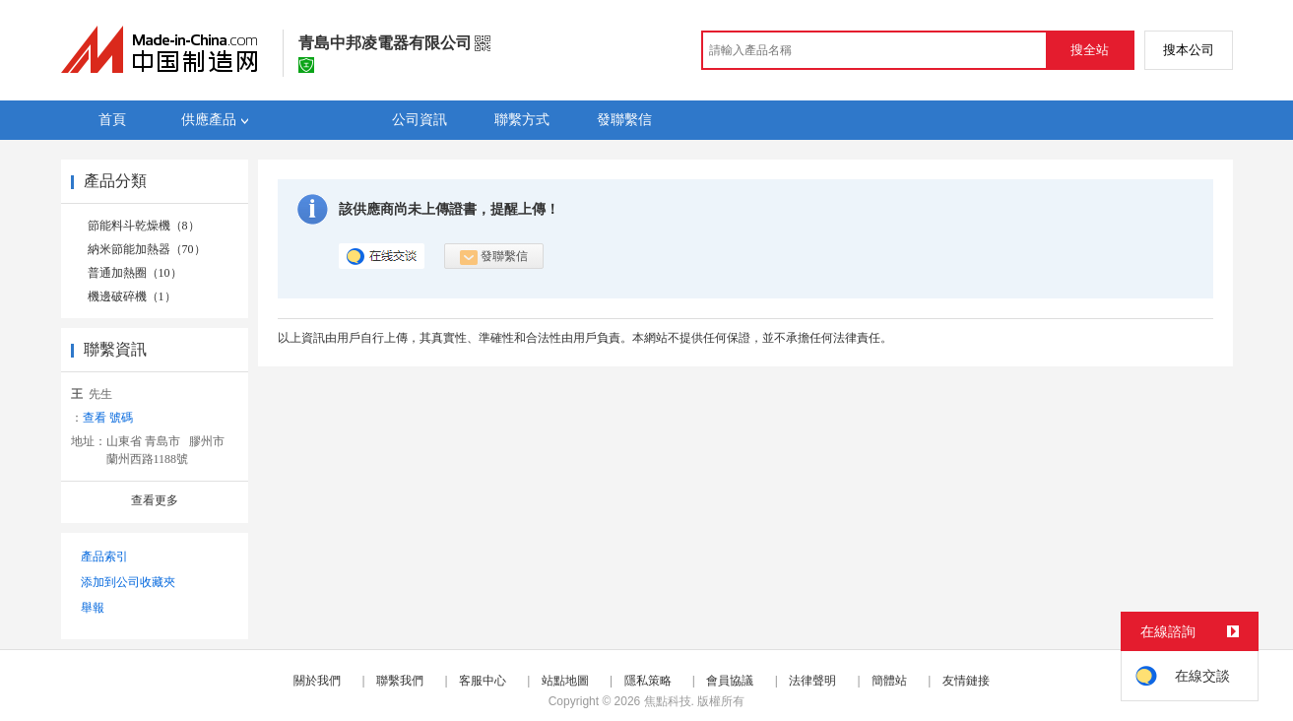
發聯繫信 (494, 257)
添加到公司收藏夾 (128, 582)
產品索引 (104, 556)
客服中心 (482, 681)
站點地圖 (565, 681)
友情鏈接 (966, 681)
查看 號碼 (108, 418)
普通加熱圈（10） (135, 273)
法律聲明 (812, 681)
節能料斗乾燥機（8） (144, 225)
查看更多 (154, 500)
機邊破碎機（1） (132, 296)
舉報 (92, 608)
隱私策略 (648, 681)
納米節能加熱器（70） (147, 249)
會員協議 (729, 681)
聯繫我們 (399, 681)
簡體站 (889, 681)
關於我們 (317, 681)
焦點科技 (667, 701)
